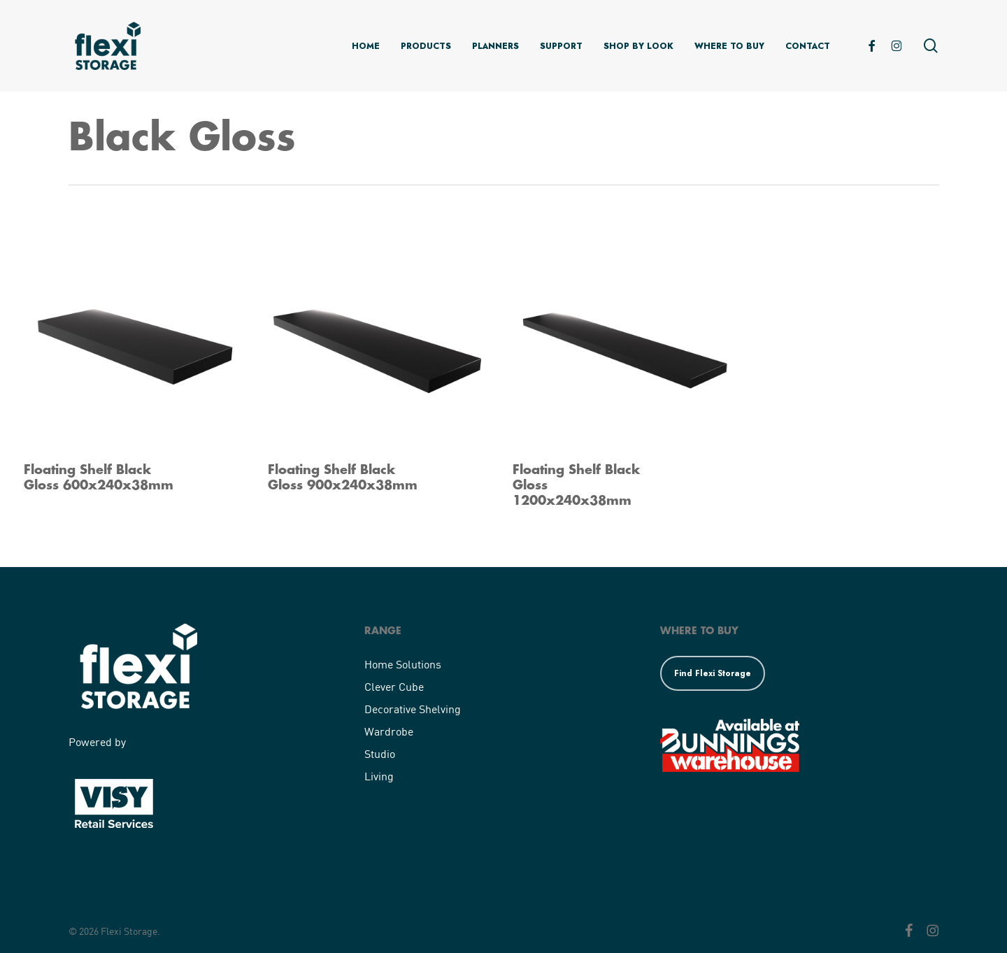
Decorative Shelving (412, 708)
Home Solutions (402, 664)
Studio (379, 753)
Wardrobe (388, 731)
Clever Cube (394, 686)
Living (379, 775)
